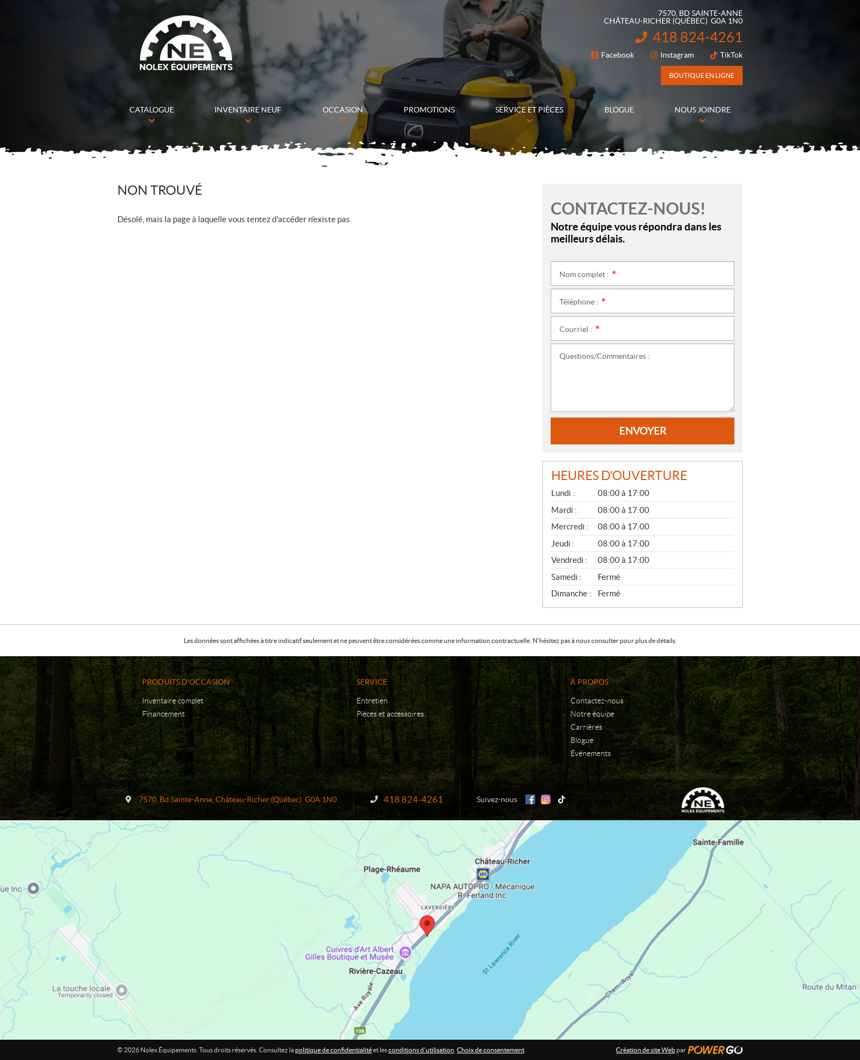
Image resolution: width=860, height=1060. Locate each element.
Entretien (372, 700)
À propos (589, 682)
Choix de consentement (490, 1049)
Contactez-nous (597, 700)
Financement (163, 713)
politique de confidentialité (333, 1049)
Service (372, 682)
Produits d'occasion (186, 682)
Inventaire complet (172, 700)
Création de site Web (645, 1049)
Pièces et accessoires (390, 713)
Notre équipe (592, 713)
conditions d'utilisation (421, 1049)
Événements (590, 753)
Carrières (586, 727)
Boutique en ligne (701, 75)
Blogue (581, 740)
